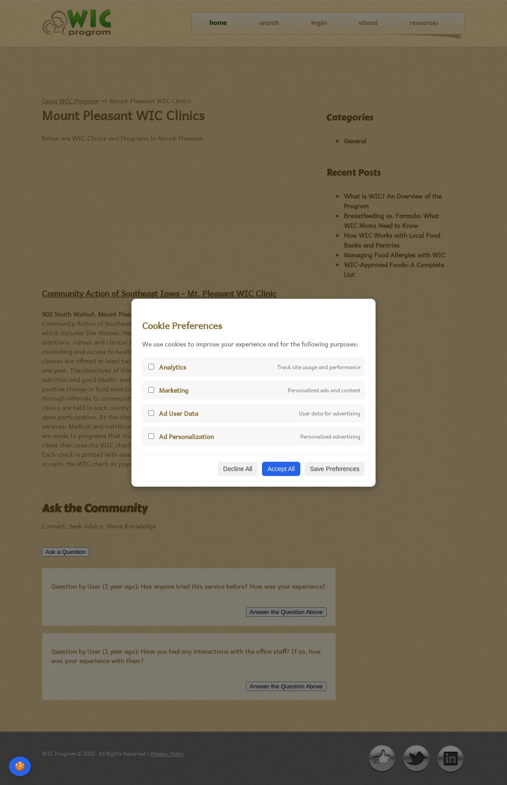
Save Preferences (335, 468)
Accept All (280, 468)
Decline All (237, 468)
